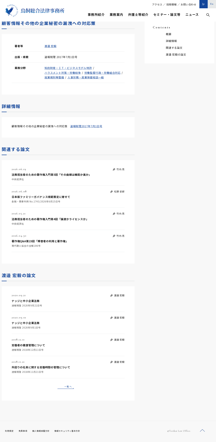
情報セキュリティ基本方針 (75, 432)
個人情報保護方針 (45, 432)
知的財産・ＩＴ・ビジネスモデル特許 (68, 68)
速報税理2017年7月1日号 (86, 126)
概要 (168, 34)
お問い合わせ (188, 4)
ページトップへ (202, 432)
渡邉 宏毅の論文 (176, 54)
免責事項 (25, 432)
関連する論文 (174, 48)
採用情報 (171, 4)
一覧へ (68, 387)
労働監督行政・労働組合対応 (102, 73)
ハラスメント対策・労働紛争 (63, 73)
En (212, 3)
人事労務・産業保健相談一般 (86, 77)
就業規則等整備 (54, 77)
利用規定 (10, 432)
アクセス (157, 4)
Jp (203, 3)
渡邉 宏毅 (50, 46)
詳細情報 (171, 41)
